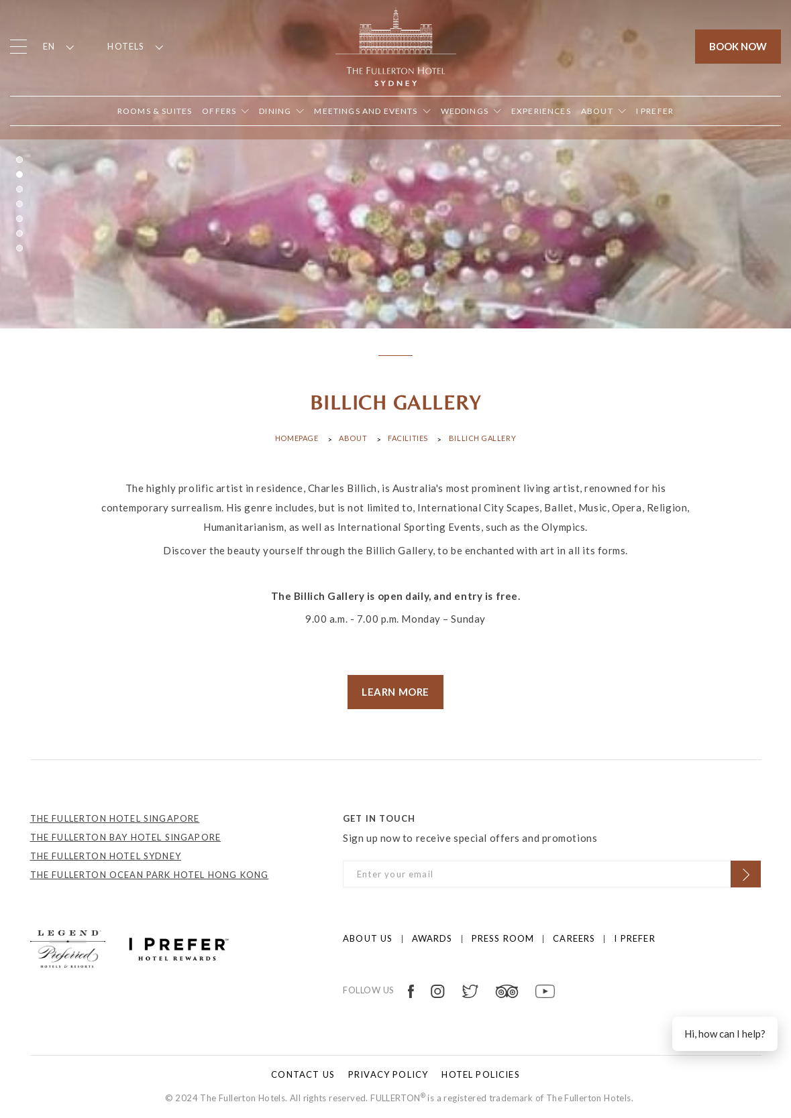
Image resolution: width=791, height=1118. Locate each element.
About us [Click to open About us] (367, 938)
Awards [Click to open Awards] (432, 938)
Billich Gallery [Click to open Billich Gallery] (482, 438)
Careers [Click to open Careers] (574, 938)
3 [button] (19, 189)
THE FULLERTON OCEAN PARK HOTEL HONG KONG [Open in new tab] (149, 874)
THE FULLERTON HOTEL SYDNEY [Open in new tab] (105, 856)
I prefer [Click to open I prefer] (634, 938)
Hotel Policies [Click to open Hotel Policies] (480, 1074)
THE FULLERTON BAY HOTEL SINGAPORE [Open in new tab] (125, 837)
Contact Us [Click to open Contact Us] (303, 1074)
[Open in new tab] (655, 111)
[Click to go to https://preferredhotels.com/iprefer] (179, 948)
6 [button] (19, 233)
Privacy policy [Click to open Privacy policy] (388, 1074)
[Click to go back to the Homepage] (395, 45)
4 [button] (19, 203)
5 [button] (19, 218)
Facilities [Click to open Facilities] (408, 438)
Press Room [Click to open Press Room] (503, 938)
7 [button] (19, 248)
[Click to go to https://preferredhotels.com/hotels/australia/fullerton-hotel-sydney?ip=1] (67, 948)
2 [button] (19, 174)
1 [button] (19, 159)
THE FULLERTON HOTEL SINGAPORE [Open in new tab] (115, 818)
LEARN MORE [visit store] (395, 692)
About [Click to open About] (353, 438)
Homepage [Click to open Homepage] (296, 438)
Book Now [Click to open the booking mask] (738, 46)
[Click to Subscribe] (746, 874)
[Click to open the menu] (18, 47)
